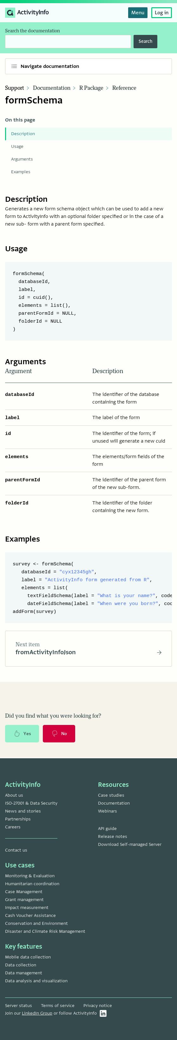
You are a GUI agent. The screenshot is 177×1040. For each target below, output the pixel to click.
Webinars (107, 811)
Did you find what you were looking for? (53, 716)
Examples (20, 172)
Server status (18, 1006)
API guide (107, 829)
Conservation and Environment (36, 923)
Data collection (20, 965)
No (59, 734)
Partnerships (18, 819)
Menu (137, 13)
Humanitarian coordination (32, 884)
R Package (91, 88)
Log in (161, 13)
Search (145, 41)
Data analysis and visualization (36, 981)
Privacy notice (97, 1006)
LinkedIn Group (37, 1013)
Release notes (112, 836)
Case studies (111, 795)
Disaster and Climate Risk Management (45, 931)
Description (23, 134)
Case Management (24, 892)
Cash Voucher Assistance (30, 915)
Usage (17, 146)
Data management (23, 973)
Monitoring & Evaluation (30, 876)
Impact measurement (27, 908)
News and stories (23, 811)
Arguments (22, 159)
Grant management (24, 900)
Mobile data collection (28, 957)
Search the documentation (32, 31)
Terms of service (58, 1006)
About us (14, 795)
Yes (22, 734)
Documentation (51, 88)
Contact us (16, 850)
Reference (124, 88)
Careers (13, 827)
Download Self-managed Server (129, 844)
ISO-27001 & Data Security (31, 803)
